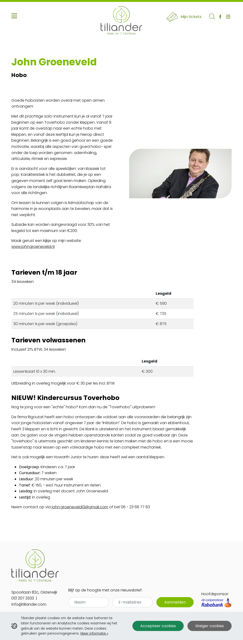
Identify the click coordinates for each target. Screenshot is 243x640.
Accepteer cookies (158, 626)
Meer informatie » (94, 633)
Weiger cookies (209, 626)
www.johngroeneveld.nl (33, 246)
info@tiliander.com (28, 604)
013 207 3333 (22, 598)
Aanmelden (175, 602)
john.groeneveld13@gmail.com (80, 507)
